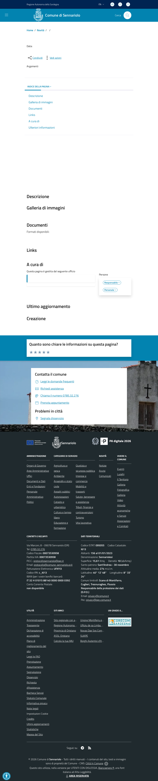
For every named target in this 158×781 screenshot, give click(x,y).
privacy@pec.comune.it (98, 600)
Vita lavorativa (83, 523)
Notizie (102, 466)
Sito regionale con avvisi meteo (70, 620)
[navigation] (6, 15)
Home (30, 30)
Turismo (80, 517)
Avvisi (102, 471)
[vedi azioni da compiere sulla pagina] (53, 57)
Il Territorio (122, 479)
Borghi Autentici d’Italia (92, 641)
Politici (30, 502)
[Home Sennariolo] (58, 15)
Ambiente (59, 476)
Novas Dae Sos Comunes (93, 630)
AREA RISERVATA (77, 776)
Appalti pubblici (62, 492)
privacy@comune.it (98, 596)
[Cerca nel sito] (127, 15)
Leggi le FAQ (33, 656)
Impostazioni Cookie (37, 714)
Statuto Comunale (36, 698)
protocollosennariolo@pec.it (48, 561)
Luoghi (120, 474)
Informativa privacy (37, 703)
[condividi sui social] (35, 57)
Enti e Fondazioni (36, 486)
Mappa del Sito (35, 734)
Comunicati (105, 476)
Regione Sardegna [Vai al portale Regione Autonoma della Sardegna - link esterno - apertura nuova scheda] (43, 4)
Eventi (120, 469)
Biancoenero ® (106, 768)
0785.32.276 (38, 549)
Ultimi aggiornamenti (38, 724)
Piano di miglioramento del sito (36, 646)
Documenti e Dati (36, 481)
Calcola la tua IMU (63, 641)
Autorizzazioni (61, 497)
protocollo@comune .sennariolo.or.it (53, 565)
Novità (40, 30)
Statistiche (32, 729)
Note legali (32, 708)
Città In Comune (94, 763)
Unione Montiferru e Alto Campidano (100, 620)
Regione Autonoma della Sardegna (72, 625)
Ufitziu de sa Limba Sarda (93, 625)
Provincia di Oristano (65, 630)
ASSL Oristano (62, 636)
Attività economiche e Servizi (123, 510)
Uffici (29, 476)
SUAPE (84, 636)
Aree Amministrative (38, 471)
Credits (30, 719)
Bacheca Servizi (35, 693)
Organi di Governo (36, 466)
